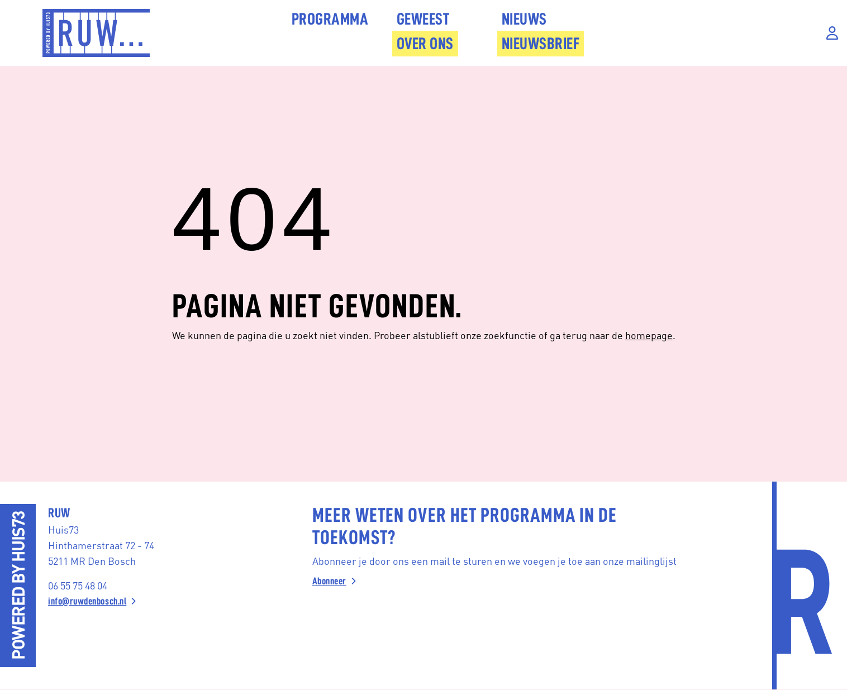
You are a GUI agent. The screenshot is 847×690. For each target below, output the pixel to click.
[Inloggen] (832, 33)
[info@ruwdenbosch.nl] (146, 601)
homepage (649, 335)
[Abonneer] (508, 581)
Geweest (423, 19)
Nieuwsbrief (541, 43)
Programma (330, 19)
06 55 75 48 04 (77, 585)
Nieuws (524, 19)
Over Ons (425, 43)
